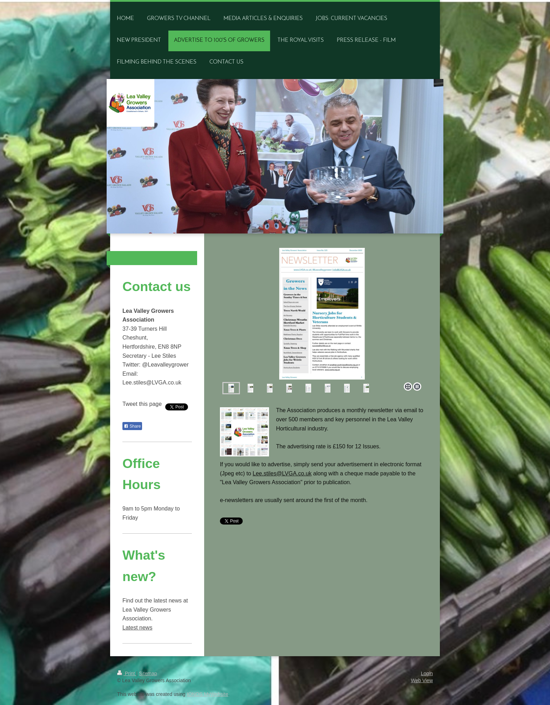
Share (132, 426)
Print (126, 673)
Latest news (137, 628)
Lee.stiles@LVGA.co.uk (282, 473)
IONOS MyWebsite (207, 694)
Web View (422, 680)
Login (427, 673)
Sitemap (148, 673)
